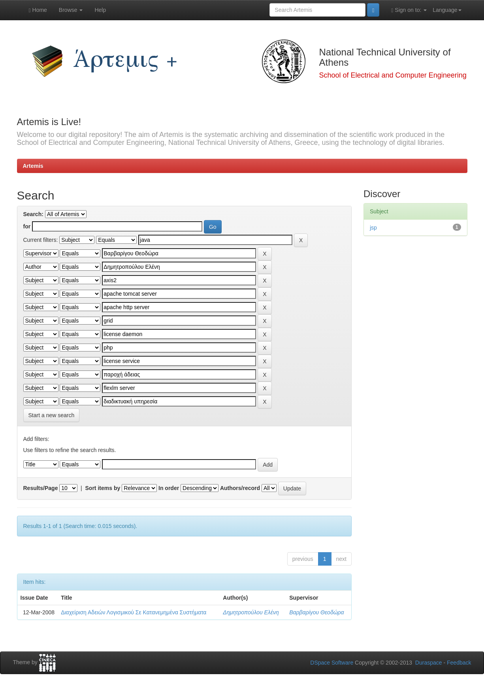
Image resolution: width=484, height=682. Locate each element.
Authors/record (240, 488)
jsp (373, 227)
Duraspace (428, 662)
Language (447, 10)
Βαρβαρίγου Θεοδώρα (316, 612)
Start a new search (51, 415)
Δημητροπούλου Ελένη (251, 612)
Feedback (459, 662)
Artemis (33, 166)
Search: (33, 214)
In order (168, 488)
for (27, 226)
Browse (71, 10)
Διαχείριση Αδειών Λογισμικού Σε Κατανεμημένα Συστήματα (133, 612)
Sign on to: (409, 10)
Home (38, 10)
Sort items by (103, 488)
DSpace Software (331, 662)
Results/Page (40, 488)
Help (100, 10)
